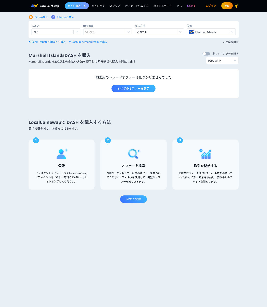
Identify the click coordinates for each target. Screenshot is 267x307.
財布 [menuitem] (179, 6)
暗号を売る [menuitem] (98, 6)
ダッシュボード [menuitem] (163, 6)
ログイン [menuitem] (211, 5)
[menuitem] (191, 5)
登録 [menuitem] (227, 6)
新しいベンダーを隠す (226, 53)
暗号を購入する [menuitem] (77, 6)
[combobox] (85, 32)
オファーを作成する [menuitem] (137, 6)
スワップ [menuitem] (115, 6)
